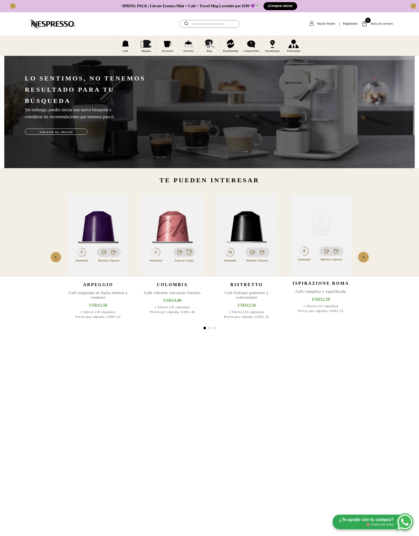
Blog (209, 45)
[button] (204, 328)
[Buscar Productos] (232, 24)
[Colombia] (172, 257)
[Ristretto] (246, 257)
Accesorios (167, 45)
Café (125, 45)
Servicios (188, 45)
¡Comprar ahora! (280, 6)
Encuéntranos (272, 45)
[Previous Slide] (12, 6)
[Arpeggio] (98, 257)
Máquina (146, 45)
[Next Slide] (413, 6)
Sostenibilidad (230, 45)
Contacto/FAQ (251, 45)
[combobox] (209, 24)
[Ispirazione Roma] (321, 257)
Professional (293, 45)
